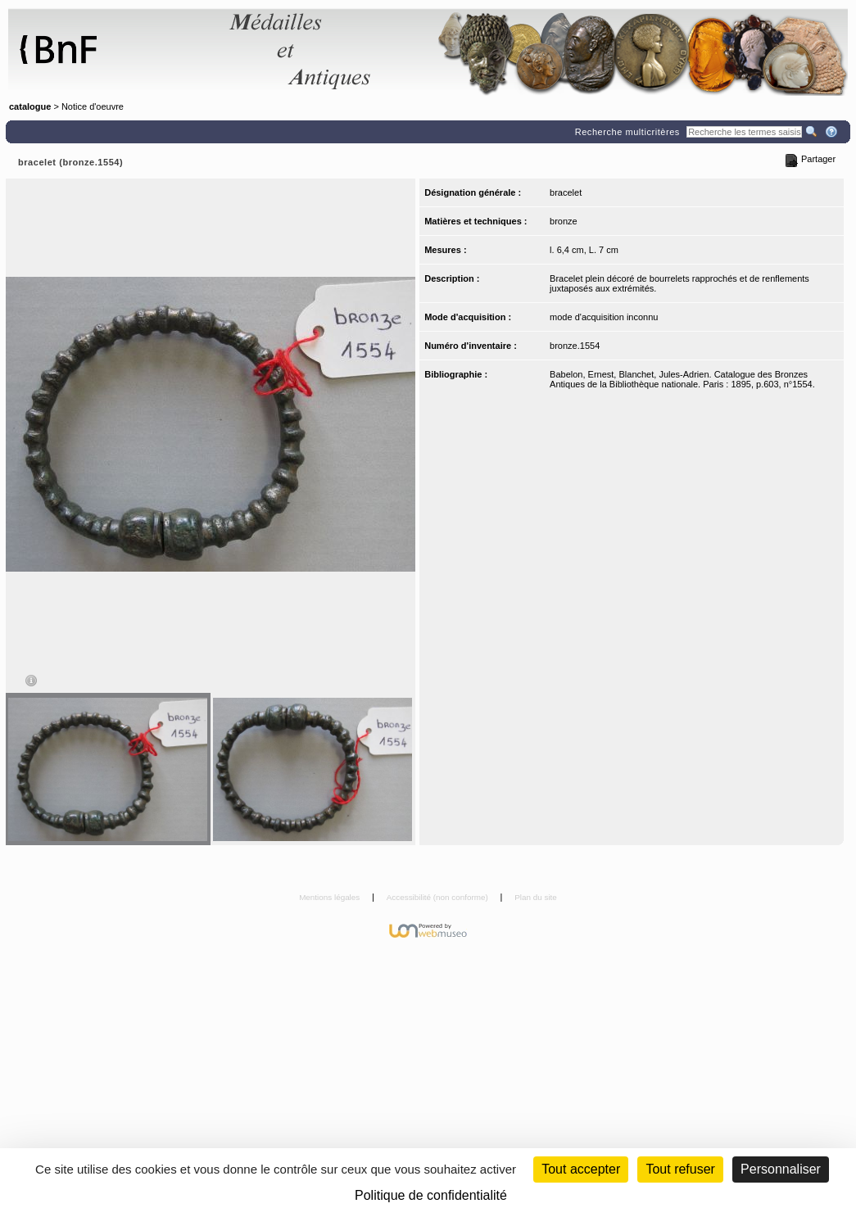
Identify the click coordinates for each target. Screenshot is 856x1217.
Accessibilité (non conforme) (439, 897)
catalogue (30, 106)
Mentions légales (330, 897)
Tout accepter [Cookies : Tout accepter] (580, 1169)
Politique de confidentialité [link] (431, 1195)
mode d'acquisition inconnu (604, 317)
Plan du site (535, 897)
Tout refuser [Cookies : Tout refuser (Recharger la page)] (679, 1169)
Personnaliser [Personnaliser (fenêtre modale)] (781, 1169)
